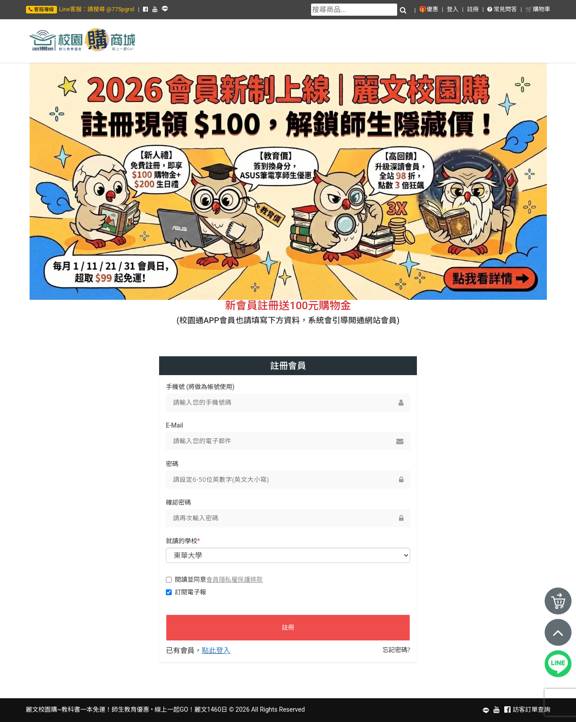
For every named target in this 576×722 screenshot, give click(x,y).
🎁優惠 (428, 9)
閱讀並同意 (214, 579)
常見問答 (502, 9)
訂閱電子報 (186, 592)
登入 (453, 9)
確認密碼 (178, 502)
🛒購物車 (537, 9)
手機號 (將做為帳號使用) (200, 386)
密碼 (172, 463)
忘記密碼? (396, 649)
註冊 (473, 9)
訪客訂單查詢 (531, 709)
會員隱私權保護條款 (234, 579)
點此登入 (216, 650)
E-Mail (174, 425)
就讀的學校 (183, 541)
